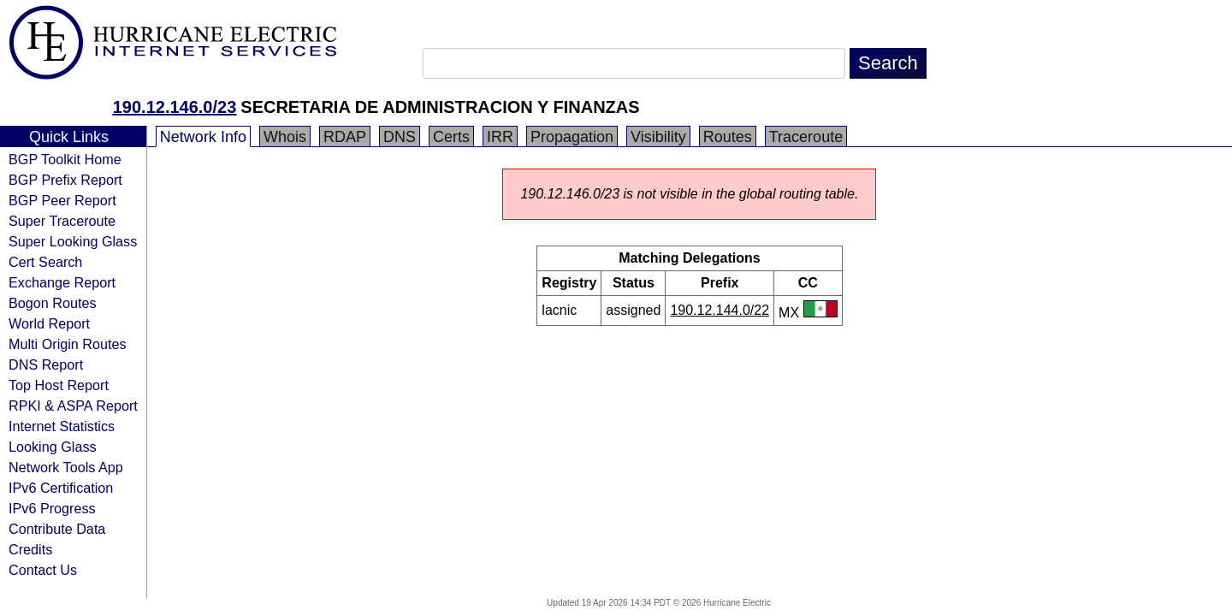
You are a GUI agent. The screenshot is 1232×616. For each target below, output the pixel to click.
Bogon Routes (53, 303)
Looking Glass (53, 446)
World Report (49, 323)
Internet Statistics (62, 426)
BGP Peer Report (62, 200)
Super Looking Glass (73, 241)
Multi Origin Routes (68, 344)
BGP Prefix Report (65, 179)
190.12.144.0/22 (719, 310)
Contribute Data (57, 528)
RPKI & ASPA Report (73, 405)
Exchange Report (62, 282)
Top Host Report (59, 385)
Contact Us (43, 570)
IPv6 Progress (52, 508)
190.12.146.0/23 (175, 107)
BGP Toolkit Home (65, 159)
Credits (30, 549)
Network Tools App (66, 467)
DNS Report (46, 364)
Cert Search (45, 262)
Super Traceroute (62, 220)
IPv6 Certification (61, 487)
